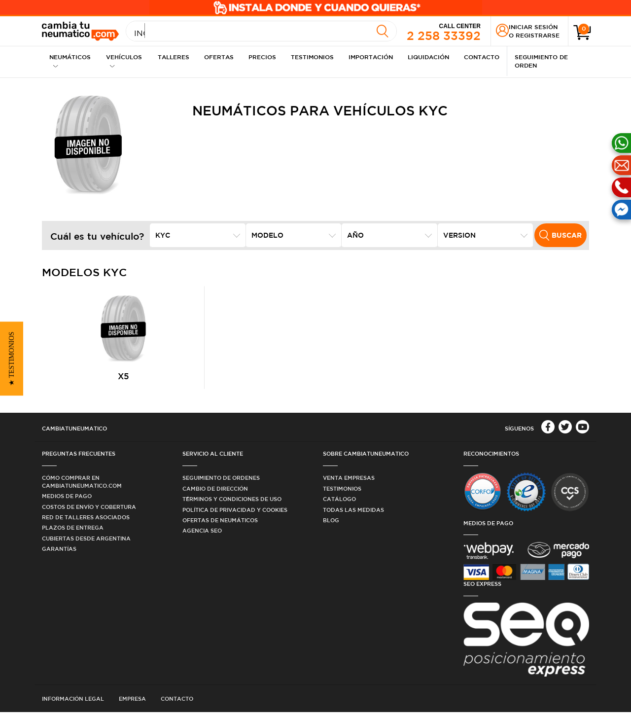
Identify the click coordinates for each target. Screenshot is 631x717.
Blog (331, 524)
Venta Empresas (349, 482)
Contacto (481, 56)
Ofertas (219, 56)
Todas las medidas (353, 514)
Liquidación (428, 56)
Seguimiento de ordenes (221, 482)
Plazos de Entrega (73, 532)
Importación (371, 56)
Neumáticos (70, 61)
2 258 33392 (444, 31)
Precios (262, 56)
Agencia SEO (202, 535)
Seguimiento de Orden (541, 61)
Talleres (173, 56)
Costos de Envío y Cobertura (89, 511)
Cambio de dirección (215, 493)
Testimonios (312, 56)
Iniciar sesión (533, 26)
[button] (11, 358)
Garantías (59, 553)
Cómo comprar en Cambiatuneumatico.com (82, 486)
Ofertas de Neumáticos (220, 524)
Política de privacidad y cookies (234, 514)
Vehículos (124, 61)
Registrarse (538, 35)
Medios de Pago (67, 501)
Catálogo (339, 504)
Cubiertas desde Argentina (86, 542)
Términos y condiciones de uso (231, 504)
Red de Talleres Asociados (86, 521)
